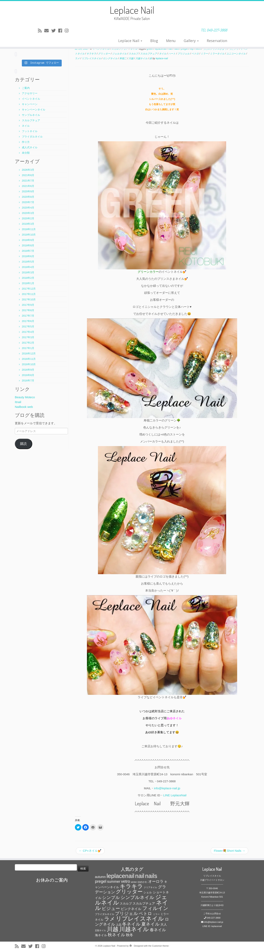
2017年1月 (28, 348)
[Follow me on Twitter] (54, 30)
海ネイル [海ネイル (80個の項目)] (101, 935)
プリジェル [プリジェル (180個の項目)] (126, 913)
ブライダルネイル (32, 136)
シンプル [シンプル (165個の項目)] (111, 897)
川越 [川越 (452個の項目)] (112, 929)
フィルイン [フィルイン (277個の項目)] (155, 908)
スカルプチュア (31, 120)
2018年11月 (29, 229)
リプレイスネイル (92, 58)
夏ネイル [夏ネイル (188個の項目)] (150, 924)
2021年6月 (28, 186)
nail (170, 48)
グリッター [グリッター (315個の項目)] (129, 892)
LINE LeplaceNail (174, 795)
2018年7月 (28, 250)
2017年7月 (28, 315)
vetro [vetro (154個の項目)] (125, 881)
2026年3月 (28, 169)
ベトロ (195, 53)
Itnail (18, 402)
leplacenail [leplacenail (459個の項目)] (120, 876)
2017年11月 (29, 294)
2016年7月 (28, 380)
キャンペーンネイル (33, 109)
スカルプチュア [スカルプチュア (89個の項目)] (144, 903)
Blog (154, 40)
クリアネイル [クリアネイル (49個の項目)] (150, 887)
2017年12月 (29, 288)
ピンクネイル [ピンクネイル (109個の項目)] (131, 909)
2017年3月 (28, 337)
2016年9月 (28, 369)
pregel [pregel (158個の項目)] (100, 881)
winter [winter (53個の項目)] (134, 882)
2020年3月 (28, 213)
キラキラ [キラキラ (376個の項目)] (131, 886)
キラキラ (92, 53)
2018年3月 (28, 272)
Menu (171, 40)
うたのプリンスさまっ (215, 48)
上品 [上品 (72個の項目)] (118, 924)
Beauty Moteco (25, 397)
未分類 (26, 152)
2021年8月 (28, 175)
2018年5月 (28, 261)
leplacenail (161, 48)
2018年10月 (29, 234)
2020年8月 (28, 196)
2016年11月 (29, 358)
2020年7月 (28, 202)
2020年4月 (28, 207)
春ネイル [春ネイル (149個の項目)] (158, 930)
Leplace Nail (130, 40)
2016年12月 (29, 353)
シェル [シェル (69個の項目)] (147, 892)
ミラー (205, 53)
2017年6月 (28, 321)
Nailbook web (24, 406)
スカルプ (134, 53)
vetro (198, 48)
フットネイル (29, 131)
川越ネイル (141, 58)
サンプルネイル (31, 114)
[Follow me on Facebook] (61, 30)
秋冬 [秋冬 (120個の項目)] (129, 935)
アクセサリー (29, 93)
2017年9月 (28, 304)
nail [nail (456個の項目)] (139, 876)
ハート (172, 53)
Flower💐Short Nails (229, 850)
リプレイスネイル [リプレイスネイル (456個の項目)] (140, 918)
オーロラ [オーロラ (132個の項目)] (155, 881)
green (150, 48)
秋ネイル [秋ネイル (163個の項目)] (116, 934)
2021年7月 (28, 180)
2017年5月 (28, 326)
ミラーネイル (217, 53)
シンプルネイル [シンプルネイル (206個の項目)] (137, 897)
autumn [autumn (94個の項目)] (100, 877)
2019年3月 (28, 223)
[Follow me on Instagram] (68, 30)
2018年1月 (28, 283)
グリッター (104, 53)
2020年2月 (28, 218)
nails (177, 48)
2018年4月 (28, 267)
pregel (184, 48)
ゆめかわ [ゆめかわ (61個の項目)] (142, 882)
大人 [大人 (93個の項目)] (163, 924)
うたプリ (234, 48)
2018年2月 (28, 277)
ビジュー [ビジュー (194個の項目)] (111, 908)
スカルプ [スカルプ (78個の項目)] (126, 903)
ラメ (77, 58)
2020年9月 (28, 191)
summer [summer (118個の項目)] (113, 882)
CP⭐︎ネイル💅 (90, 850)
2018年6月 (28, 256)
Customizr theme (160, 946)
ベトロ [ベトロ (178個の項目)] (145, 913)
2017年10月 (29, 299)
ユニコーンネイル (236, 53)
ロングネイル (110, 58)
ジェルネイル (119, 53)
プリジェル (183, 53)
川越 (131, 58)
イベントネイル (31, 98)
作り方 (26, 141)
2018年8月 (28, 245)
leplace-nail (162, 58)
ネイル (26, 125)
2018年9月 (28, 240)
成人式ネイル (29, 147)
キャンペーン (29, 104)
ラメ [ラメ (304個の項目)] (109, 919)
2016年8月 (28, 375)
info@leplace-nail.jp (167, 788)
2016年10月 (29, 364)
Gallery (191, 40)
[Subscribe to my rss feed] (41, 30)
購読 (23, 444)
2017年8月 (28, 310)
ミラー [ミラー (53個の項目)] (156, 914)
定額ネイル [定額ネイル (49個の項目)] (100, 930)
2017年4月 (28, 331)
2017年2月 (28, 342)
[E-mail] (47, 30)
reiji (192, 48)
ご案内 (26, 87)
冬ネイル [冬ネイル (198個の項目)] (131, 924)
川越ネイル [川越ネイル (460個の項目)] (134, 929)
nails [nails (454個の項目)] (151, 876)
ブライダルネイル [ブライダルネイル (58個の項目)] (104, 914)
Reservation (217, 40)
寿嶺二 (123, 58)
